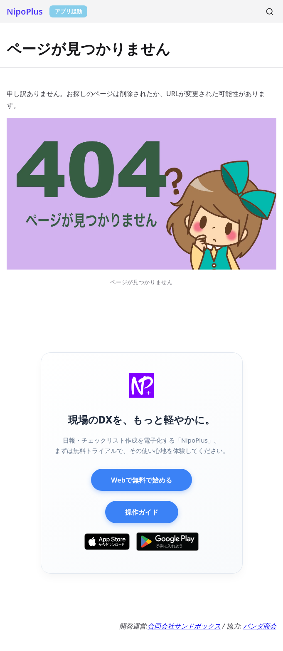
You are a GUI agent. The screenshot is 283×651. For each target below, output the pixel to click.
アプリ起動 (68, 11)
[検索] (269, 11)
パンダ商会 (259, 626)
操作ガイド (141, 512)
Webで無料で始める (141, 480)
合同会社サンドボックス (184, 626)
